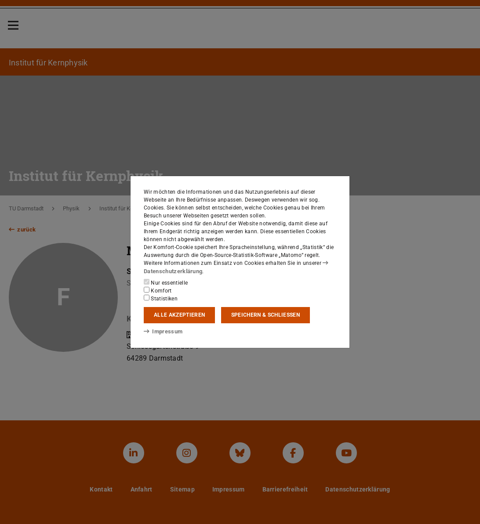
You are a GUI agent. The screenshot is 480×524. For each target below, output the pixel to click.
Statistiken (161, 297)
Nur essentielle (166, 281)
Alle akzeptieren (179, 315)
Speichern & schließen (265, 315)
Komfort (158, 289)
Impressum (161, 332)
